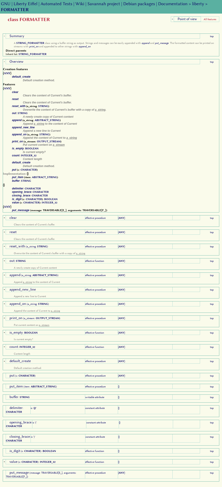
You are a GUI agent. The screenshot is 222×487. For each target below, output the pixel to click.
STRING (43, 106)
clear (15, 92)
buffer (16, 180)
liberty (198, 3)
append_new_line (23, 127)
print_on (34, 46)
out (14, 113)
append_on (85, 46)
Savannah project (103, 3)
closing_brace (21, 195)
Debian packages (139, 3)
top (212, 36)
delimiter (17, 188)
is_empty (18, 148)
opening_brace (21, 191)
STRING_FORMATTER (30, 43)
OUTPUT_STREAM (48, 141)
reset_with (18, 106)
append (146, 43)
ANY (7, 73)
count (15, 155)
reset (15, 99)
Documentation (173, 3)
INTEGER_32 (28, 155)
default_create (21, 76)
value (15, 202)
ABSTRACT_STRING (47, 120)
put (14, 169)
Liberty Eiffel (25, 3)
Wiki (79, 3)
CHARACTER (29, 169)
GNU (5, 3)
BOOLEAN (32, 148)
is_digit (17, 199)
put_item (17, 177)
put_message (162, 43)
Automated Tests (56, 3)
